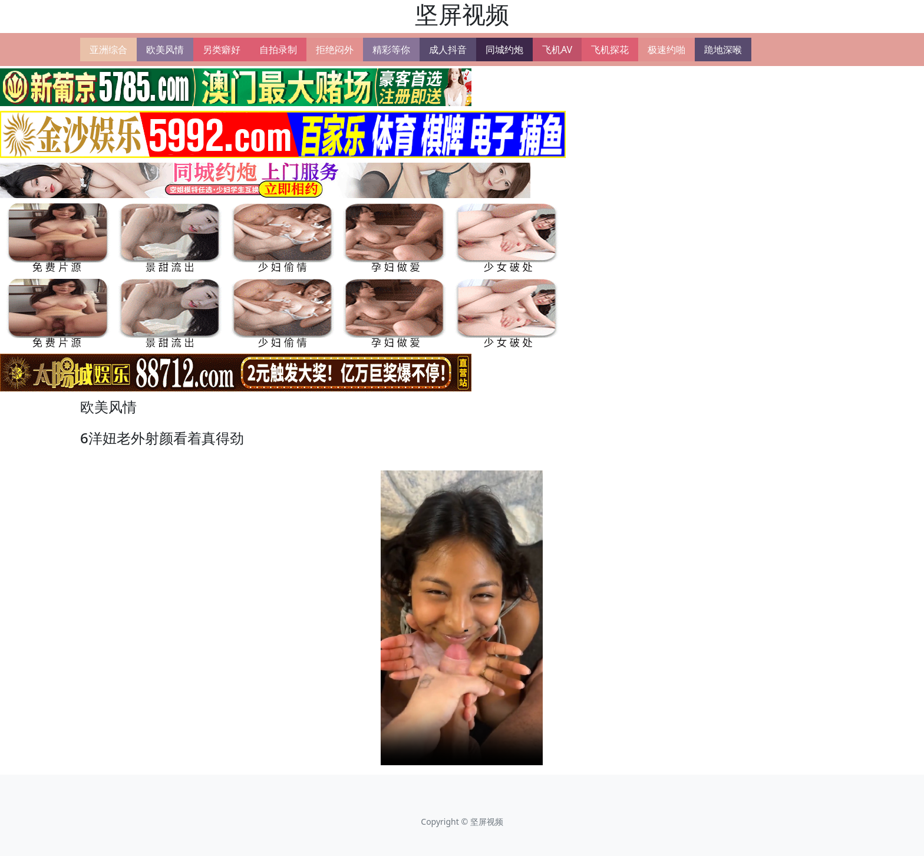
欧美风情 (165, 49)
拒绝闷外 (335, 49)
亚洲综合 (108, 49)
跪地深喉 (723, 49)
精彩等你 (391, 49)
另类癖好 (221, 49)
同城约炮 (504, 49)
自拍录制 (278, 49)
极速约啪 (666, 49)
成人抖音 (448, 49)
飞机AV (557, 49)
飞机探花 (610, 49)
